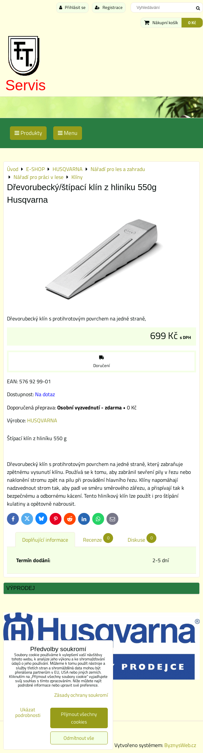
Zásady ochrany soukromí (81, 695)
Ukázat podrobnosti (27, 712)
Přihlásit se (72, 7)
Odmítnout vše (78, 738)
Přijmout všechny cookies (79, 718)
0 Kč (192, 22)
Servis (25, 85)
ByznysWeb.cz (180, 745)
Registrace (109, 7)
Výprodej (20, 588)
